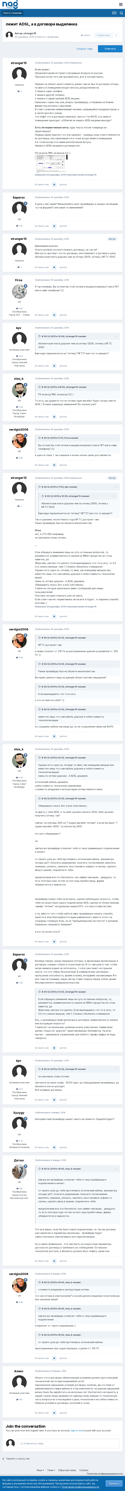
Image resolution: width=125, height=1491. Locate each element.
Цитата (63, 184)
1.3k (19, 225)
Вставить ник (42, 184)
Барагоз (19, 197)
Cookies (83, 1470)
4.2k (19, 407)
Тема (51, 1470)
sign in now (77, 1430)
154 (19, 1399)
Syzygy (18, 1112)
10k (19, 1188)
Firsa (18, 280)
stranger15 (29, 33)
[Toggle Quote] (39, 336)
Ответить (110, 48)
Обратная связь (67, 1470)
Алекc (18, 1371)
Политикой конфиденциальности (80, 1486)
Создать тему (84, 48)
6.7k (19, 1141)
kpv (18, 328)
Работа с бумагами (47, 36)
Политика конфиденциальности (105, 1473)
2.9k (19, 457)
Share (85, 35)
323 (19, 356)
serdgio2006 (18, 429)
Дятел (19, 1160)
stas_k (18, 378)
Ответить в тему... (33, 1443)
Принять (114, 1483)
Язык (40, 1470)
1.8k (19, 308)
